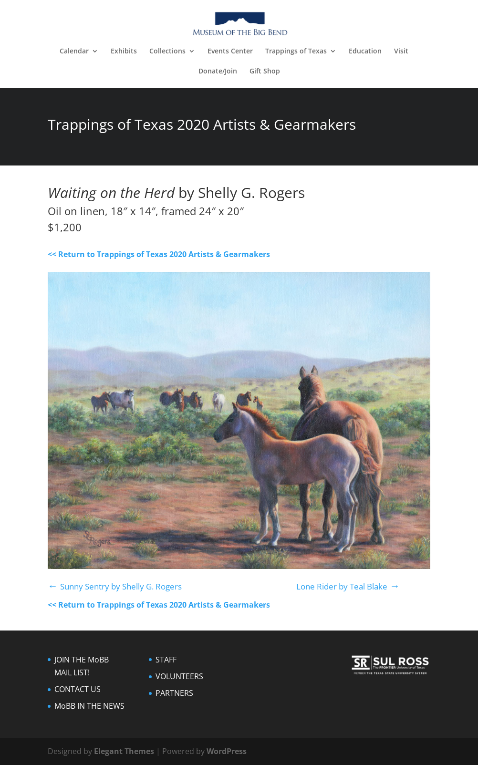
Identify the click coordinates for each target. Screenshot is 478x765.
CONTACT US (77, 689)
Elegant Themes (124, 751)
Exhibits (124, 51)
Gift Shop (264, 71)
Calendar (74, 51)
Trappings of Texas (296, 51)
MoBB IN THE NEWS (89, 706)
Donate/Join (217, 71)
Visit (401, 51)
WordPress (227, 751)
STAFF (166, 659)
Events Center (230, 51)
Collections (167, 51)
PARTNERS (174, 693)
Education (365, 51)
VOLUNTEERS (179, 676)
